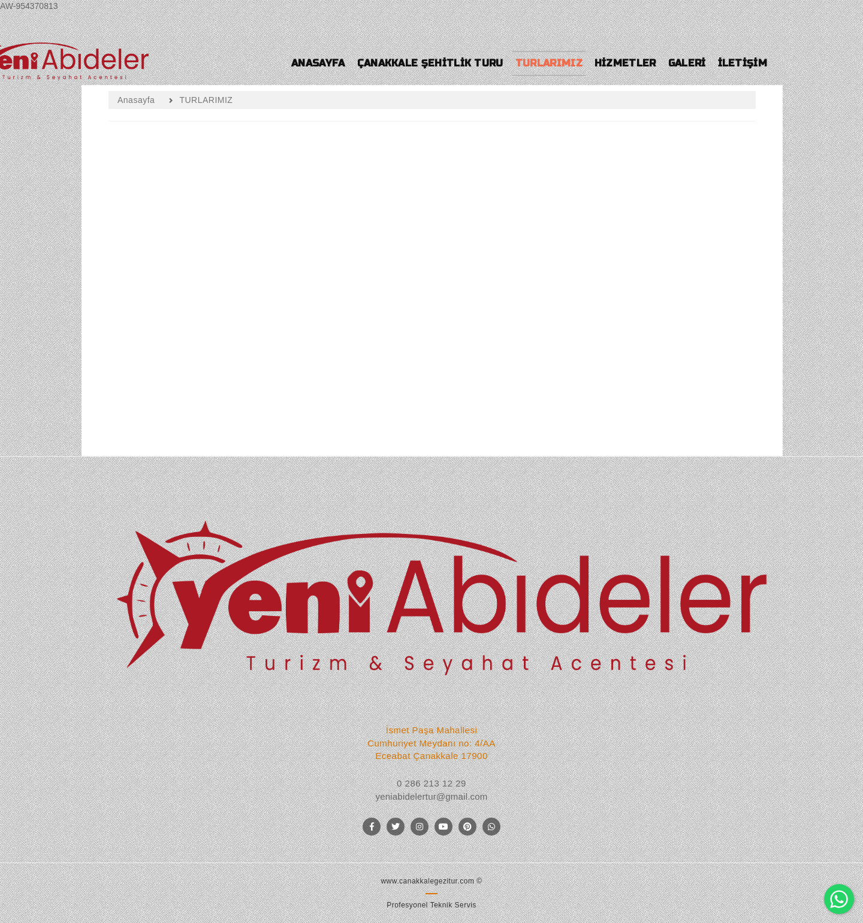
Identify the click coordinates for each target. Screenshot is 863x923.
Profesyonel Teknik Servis (431, 905)
